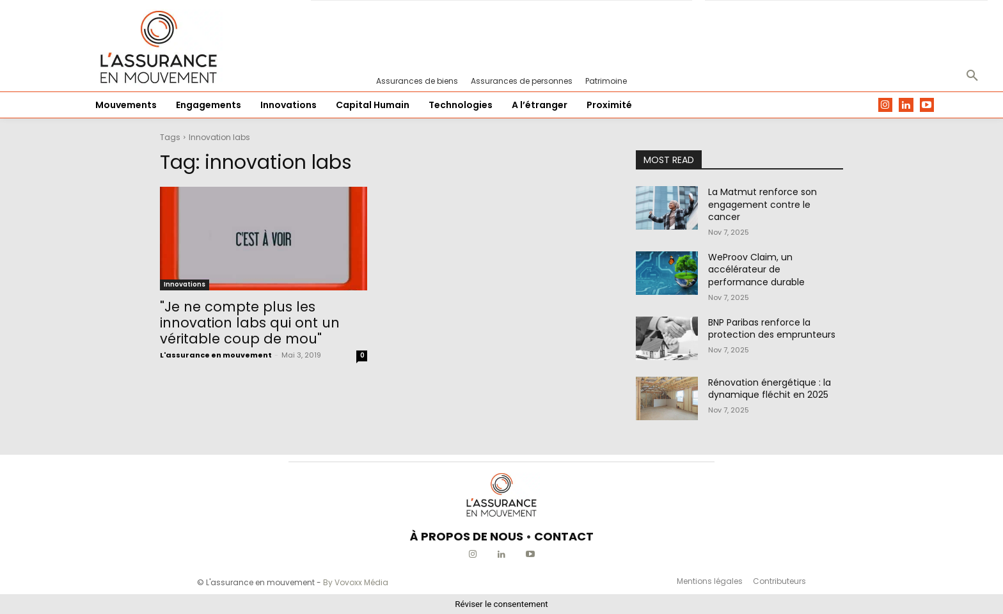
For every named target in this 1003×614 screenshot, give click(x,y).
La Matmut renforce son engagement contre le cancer (762, 204)
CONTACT (564, 536)
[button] (972, 76)
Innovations (184, 284)
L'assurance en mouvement (216, 355)
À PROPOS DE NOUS (466, 536)
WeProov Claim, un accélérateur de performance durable (756, 269)
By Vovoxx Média (355, 582)
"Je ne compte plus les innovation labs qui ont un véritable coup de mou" (250, 322)
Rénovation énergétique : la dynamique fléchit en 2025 (769, 389)
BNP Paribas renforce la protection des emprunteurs (771, 329)
